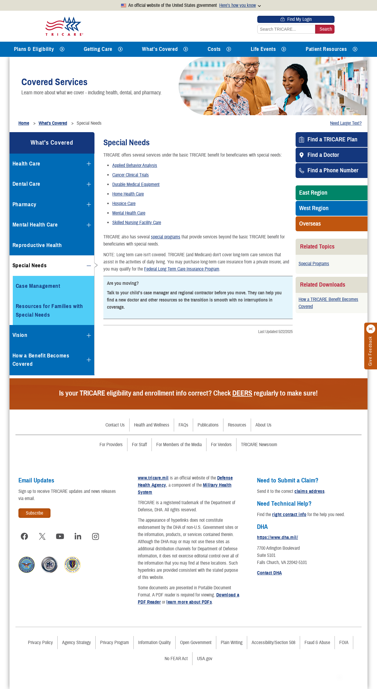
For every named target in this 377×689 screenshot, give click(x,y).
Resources (237, 425)
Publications (208, 425)
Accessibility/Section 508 (273, 643)
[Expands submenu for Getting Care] (120, 49)
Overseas (310, 224)
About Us (263, 425)
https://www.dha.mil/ (277, 537)
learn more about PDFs (189, 602)
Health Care (26, 163)
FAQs (183, 425)
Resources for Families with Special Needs (49, 310)
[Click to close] (371, 328)
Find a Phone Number (332, 171)
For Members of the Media (179, 445)
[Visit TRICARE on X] (42, 536)
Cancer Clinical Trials (130, 175)
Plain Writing (231, 643)
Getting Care (98, 49)
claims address (309, 491)
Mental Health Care (128, 213)
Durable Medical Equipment (136, 185)
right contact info (289, 515)
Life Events (263, 49)
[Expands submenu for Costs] (228, 49)
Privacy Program (114, 643)
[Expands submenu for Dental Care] (89, 184)
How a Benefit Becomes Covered (41, 360)
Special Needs (29, 265)
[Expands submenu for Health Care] (89, 164)
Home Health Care (128, 194)
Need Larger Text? (346, 123)
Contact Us (115, 425)
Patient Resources (326, 49)
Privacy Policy (40, 643)
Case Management (38, 285)
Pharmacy (24, 204)
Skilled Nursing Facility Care (136, 223)
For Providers (111, 445)
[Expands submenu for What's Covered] (185, 49)
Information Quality (154, 643)
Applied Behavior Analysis (134, 165)
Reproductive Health (37, 245)
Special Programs (314, 264)
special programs (165, 237)
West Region (314, 208)
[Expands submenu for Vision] (89, 335)
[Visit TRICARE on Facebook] (24, 536)
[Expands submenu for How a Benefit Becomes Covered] (89, 360)
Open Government (196, 643)
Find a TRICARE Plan (332, 140)
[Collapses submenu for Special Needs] (89, 266)
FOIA (343, 643)
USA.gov (204, 659)
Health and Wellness (151, 425)
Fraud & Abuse (317, 643)
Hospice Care (123, 204)
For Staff (139, 445)
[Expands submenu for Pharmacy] (89, 204)
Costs (214, 49)
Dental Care (26, 183)
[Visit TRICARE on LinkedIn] (78, 536)
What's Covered (160, 49)
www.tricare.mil (153, 478)
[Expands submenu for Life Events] (283, 49)
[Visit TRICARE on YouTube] (60, 536)
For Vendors (221, 445)
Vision (20, 335)
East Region (313, 193)
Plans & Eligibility (34, 49)
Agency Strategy (76, 643)
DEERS (242, 393)
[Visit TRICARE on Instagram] (96, 536)
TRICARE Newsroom (259, 445)
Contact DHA (269, 573)
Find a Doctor (323, 155)
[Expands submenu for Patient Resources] (355, 49)
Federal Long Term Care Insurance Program (181, 269)
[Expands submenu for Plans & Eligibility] (62, 49)
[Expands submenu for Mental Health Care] (89, 225)
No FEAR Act (176, 659)
